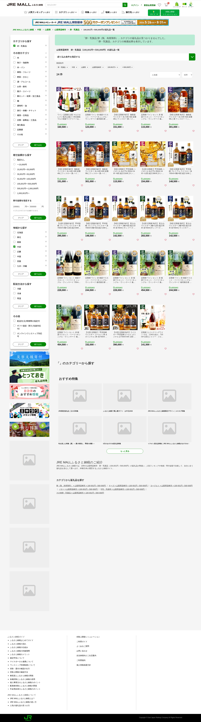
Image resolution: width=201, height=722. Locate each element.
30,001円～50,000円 (26, 173)
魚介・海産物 (23, 62)
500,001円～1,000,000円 (27, 188)
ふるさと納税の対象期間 (20, 650)
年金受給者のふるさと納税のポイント (25, 688)
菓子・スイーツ (24, 90)
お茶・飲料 (22, 86)
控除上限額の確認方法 (19, 672)
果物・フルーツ (24, 71)
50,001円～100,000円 (26, 178)
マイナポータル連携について (21, 661)
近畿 (19, 251)
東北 (19, 236)
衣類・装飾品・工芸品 (26, 119)
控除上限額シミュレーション (88, 636)
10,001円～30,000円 (26, 168)
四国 (19, 260)
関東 (19, 241)
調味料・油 (22, 105)
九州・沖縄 (22, 265)
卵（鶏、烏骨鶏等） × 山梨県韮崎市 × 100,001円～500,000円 (81, 521)
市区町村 (61, 79)
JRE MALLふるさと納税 (23, 29)
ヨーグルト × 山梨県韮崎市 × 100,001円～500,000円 (171, 521)
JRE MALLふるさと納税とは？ (22, 698)
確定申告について (17, 657)
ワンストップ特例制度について (22, 664)
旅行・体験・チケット (26, 110)
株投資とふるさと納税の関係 (21, 675)
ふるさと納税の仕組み (19, 647)
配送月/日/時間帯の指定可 (28, 320)
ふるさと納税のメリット (20, 654)
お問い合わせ (82, 650)
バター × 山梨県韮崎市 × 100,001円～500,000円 (78, 524)
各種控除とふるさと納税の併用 (22, 679)
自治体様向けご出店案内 (86, 655)
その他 (20, 134)
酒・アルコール (24, 81)
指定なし (21, 159)
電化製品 (21, 124)
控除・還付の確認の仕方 (20, 668)
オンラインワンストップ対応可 (170, 75)
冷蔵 (19, 288)
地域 (60, 67)
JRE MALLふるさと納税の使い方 (23, 701)
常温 (19, 297)
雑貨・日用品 (23, 114)
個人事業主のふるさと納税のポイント (25, 682)
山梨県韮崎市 (60, 29)
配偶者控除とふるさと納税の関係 (23, 685)
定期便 (20, 129)
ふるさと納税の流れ (18, 643)
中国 (19, 256)
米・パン (21, 66)
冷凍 (19, 293)
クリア (21, 144)
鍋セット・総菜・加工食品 (28, 95)
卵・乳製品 (74, 29)
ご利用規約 (81, 660)
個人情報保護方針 (84, 664)
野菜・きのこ (23, 76)
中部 (39, 29)
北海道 (20, 232)
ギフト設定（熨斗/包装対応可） (170, 71)
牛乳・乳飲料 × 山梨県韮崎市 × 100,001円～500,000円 (122, 524)
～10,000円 (22, 164)
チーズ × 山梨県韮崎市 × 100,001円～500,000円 (128, 521)
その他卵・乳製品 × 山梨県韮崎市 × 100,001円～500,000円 (80, 528)
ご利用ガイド (82, 641)
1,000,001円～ (23, 192)
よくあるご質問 (83, 646)
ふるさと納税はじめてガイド (21, 640)
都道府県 (61, 73)
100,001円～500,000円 (27, 183)
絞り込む (38, 144)
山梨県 (48, 29)
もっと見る (124, 486)
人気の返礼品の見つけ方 (20, 705)
